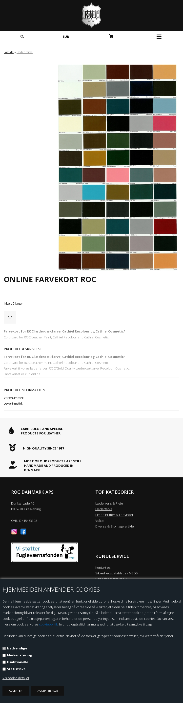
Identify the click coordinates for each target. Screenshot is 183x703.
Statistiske (16, 669)
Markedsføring (19, 655)
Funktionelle (17, 662)
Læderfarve (103, 509)
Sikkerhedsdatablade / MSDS (116, 573)
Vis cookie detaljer (15, 678)
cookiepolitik (48, 624)
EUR (66, 36)
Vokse (99, 520)
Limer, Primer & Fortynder (114, 514)
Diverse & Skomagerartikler (115, 526)
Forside (9, 52)
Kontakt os (102, 567)
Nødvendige (17, 648)
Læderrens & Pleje (109, 503)
